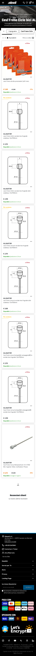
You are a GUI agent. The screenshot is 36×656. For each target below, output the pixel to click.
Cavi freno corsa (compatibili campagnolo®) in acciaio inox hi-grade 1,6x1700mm (17, 356)
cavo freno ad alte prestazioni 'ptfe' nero (16, 81)
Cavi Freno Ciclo (14, 17)
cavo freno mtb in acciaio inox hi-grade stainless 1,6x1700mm (15, 137)
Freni (16, 15)
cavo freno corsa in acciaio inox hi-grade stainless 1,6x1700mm (15, 247)
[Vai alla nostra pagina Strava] (21, 640)
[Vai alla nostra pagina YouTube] (15, 640)
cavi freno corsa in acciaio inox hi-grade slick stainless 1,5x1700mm (17, 301)
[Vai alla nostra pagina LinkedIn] (33, 640)
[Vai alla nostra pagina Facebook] (9, 640)
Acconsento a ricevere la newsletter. (15, 592)
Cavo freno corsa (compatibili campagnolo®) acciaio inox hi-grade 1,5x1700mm (17, 411)
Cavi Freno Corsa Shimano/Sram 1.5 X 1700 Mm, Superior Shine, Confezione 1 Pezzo (16, 466)
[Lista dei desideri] (27, 2)
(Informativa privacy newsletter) (14, 593)
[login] (33, 2)
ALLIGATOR (23, 17)
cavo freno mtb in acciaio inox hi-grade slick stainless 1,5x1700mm (16, 192)
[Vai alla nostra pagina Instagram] (3, 640)
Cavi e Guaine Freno (26, 15)
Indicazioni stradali (10, 542)
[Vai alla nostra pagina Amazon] (27, 640)
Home (6, 15)
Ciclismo (11, 15)
